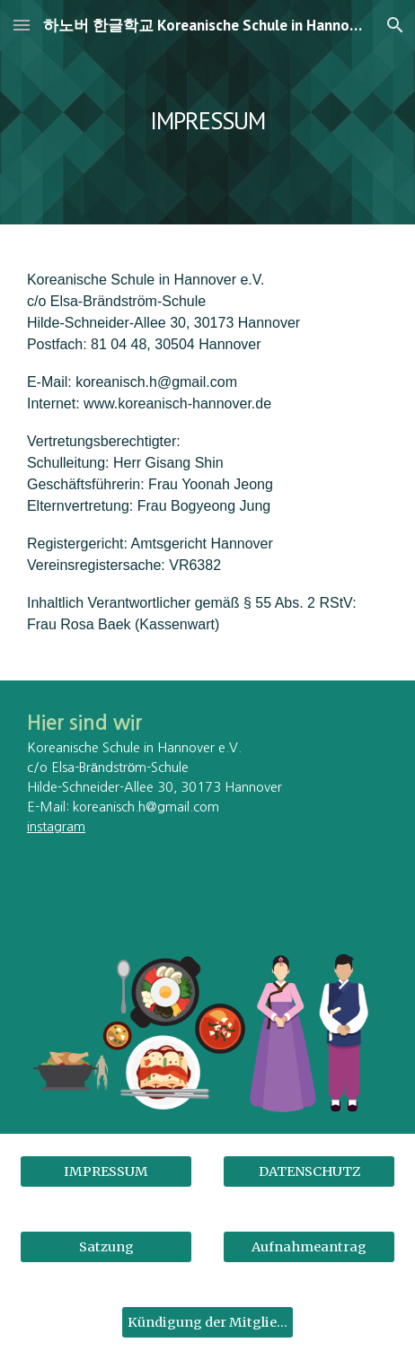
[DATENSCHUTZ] (309, 1171)
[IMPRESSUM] (106, 1171)
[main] (207, 112)
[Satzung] (106, 1246)
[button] (21, 24)
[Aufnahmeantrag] (309, 1246)
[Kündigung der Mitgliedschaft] (207, 1322)
